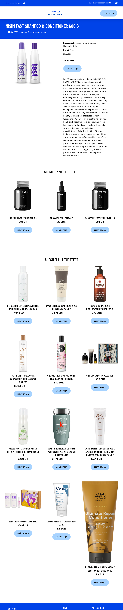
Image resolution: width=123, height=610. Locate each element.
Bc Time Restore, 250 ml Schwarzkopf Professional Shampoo (23, 379)
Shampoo (92, 43)
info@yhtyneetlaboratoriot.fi (100, 3)
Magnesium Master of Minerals (100, 218)
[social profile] (24, 3)
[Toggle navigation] (9, 13)
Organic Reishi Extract (61, 218)
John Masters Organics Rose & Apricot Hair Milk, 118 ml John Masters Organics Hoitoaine (100, 452)
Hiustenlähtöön (70, 46)
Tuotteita (109, 13)
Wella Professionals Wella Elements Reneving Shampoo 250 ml (23, 452)
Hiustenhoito (81, 43)
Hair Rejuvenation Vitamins (23, 218)
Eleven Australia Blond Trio (23, 521)
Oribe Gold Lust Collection (100, 375)
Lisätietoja (72, 68)
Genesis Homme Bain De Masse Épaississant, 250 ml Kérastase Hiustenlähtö (61, 452)
